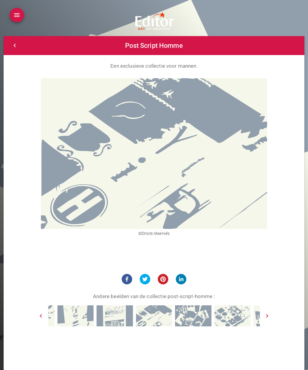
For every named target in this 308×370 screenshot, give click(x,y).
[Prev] (41, 315)
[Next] (267, 315)
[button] (127, 279)
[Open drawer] (17, 15)
